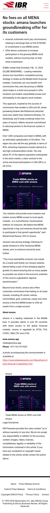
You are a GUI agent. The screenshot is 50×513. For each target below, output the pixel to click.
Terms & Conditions (36, 489)
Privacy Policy (32, 494)
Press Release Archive (29, 484)
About (13, 484)
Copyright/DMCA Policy (12, 494)
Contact (45, 494)
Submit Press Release (14, 489)
